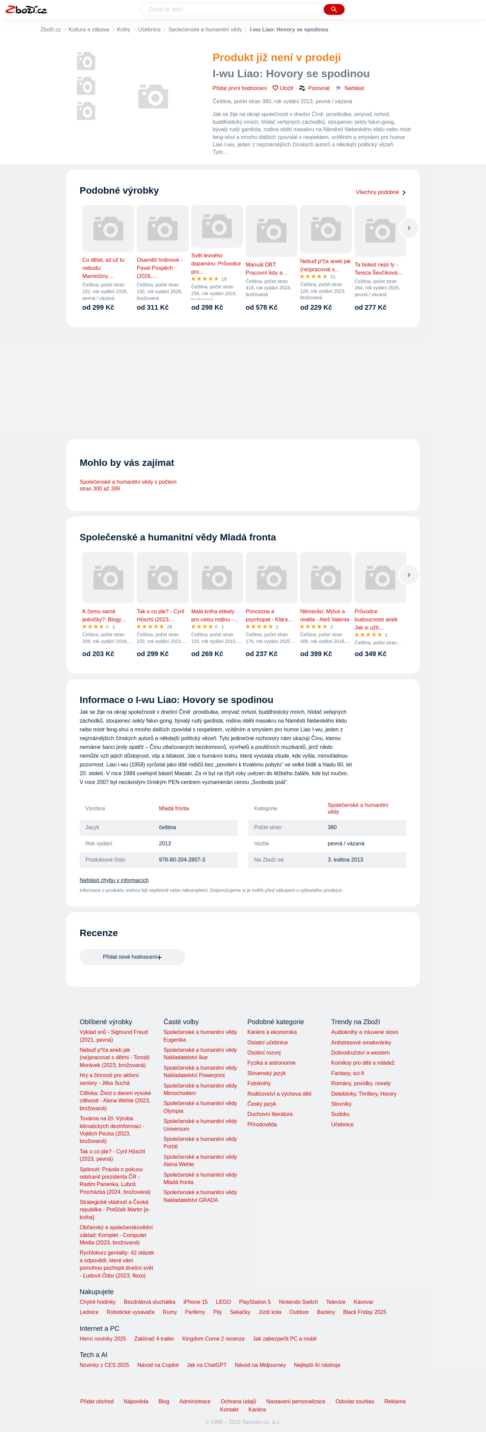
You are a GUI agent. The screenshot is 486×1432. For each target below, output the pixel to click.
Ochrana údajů (238, 1401)
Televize (336, 1302)
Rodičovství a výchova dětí (279, 1094)
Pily (217, 1312)
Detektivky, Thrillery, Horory (364, 1094)
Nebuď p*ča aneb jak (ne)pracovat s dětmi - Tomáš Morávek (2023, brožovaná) (115, 1057)
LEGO (223, 1302)
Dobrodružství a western (360, 1053)
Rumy (170, 1312)
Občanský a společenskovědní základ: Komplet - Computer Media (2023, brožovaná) (116, 1235)
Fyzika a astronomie (271, 1063)
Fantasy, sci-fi (347, 1073)
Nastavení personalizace (295, 1401)
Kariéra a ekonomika (272, 1032)
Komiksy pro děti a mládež (363, 1063)
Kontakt (229, 1409)
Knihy (124, 29)
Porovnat (314, 88)
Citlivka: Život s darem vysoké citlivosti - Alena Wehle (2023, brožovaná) (115, 1100)
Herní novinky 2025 (103, 1339)
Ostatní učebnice (267, 1042)
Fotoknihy (259, 1083)
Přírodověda (262, 1124)
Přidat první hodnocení (240, 88)
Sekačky (240, 1312)
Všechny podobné (381, 192)
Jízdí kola (270, 1312)
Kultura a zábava (89, 29)
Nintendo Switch (298, 1302)
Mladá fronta (174, 808)
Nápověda (136, 1401)
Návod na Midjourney (260, 1365)
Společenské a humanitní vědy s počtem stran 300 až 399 (128, 485)
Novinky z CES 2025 (104, 1365)
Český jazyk (261, 1104)
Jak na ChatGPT (206, 1365)
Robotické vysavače (131, 1312)
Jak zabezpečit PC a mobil (285, 1339)
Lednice (89, 1312)
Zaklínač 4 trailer (154, 1339)
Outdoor (299, 1312)
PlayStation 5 (255, 1302)
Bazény (326, 1312)
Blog (164, 1401)
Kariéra (257, 1409)
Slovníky (341, 1104)
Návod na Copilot (158, 1365)
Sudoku (340, 1114)
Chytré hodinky (98, 1302)
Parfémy (195, 1312)
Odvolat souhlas (354, 1401)
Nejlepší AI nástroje (317, 1365)
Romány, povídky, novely (360, 1083)
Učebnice (149, 29)
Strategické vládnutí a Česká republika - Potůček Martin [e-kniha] (115, 1209)
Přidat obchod (97, 1401)
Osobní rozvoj (264, 1053)
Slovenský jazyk (266, 1073)
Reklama (395, 1401)
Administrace (195, 1401)
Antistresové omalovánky (361, 1042)
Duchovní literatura (270, 1114)
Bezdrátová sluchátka (150, 1302)
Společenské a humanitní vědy (205, 29)
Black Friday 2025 (364, 1312)
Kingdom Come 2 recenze (213, 1339)
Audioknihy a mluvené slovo (364, 1032)
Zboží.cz (50, 29)
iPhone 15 (196, 1302)
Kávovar (364, 1302)
